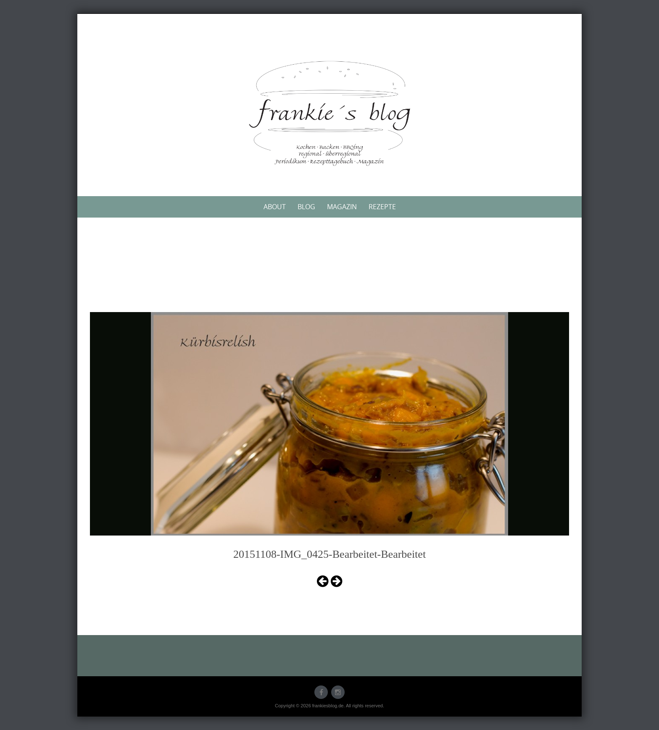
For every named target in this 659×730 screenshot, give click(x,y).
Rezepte (382, 206)
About (275, 206)
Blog (306, 206)
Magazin (342, 206)
